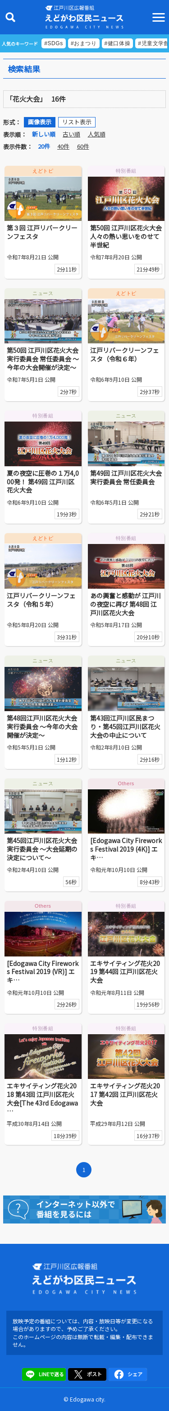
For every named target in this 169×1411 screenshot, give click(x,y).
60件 (83, 146)
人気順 (96, 134)
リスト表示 (76, 121)
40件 (63, 146)
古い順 (71, 134)
